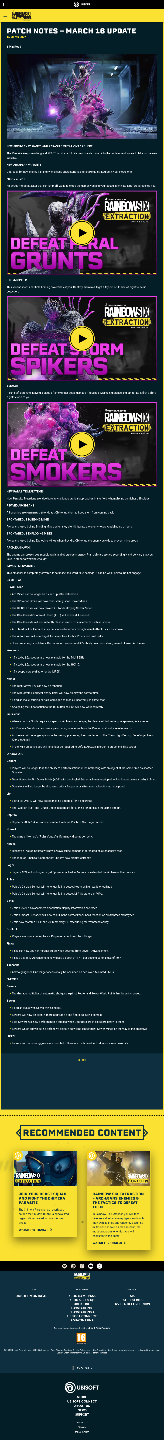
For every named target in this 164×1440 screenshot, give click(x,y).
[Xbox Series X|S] (82, 1300)
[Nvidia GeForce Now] (132, 1304)
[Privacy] (82, 1427)
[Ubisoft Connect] (82, 1401)
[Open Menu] (5, 15)
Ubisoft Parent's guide (99, 1328)
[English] (82, 1368)
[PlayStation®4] (82, 1312)
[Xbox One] (82, 1304)
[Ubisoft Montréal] (31, 1296)
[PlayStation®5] (82, 1308)
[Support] (82, 1414)
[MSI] (132, 1296)
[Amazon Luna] (82, 1320)
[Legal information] (82, 1437)
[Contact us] (82, 1422)
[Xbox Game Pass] (82, 1296)
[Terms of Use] (82, 1432)
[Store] (82, 1397)
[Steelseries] (132, 1300)
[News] (82, 1410)
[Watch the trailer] (36, 1230)
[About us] (82, 1405)
